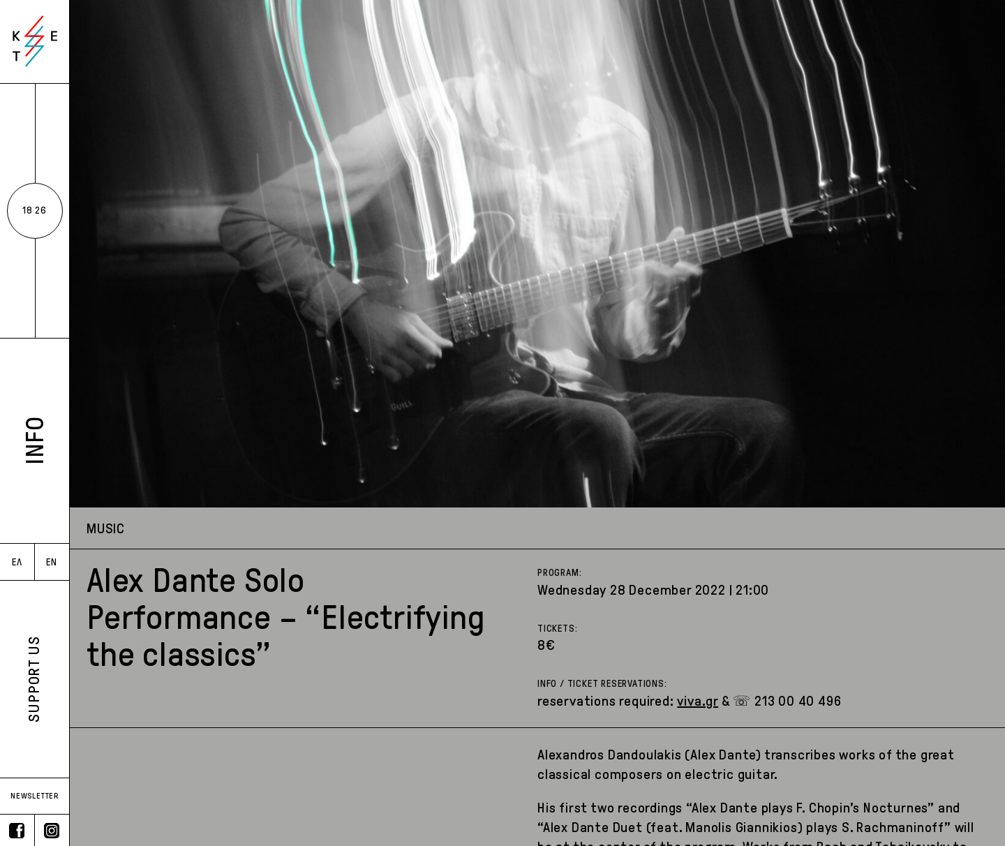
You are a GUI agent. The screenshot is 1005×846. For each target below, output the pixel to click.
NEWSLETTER (34, 796)
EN (51, 562)
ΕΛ (17, 562)
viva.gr (697, 700)
